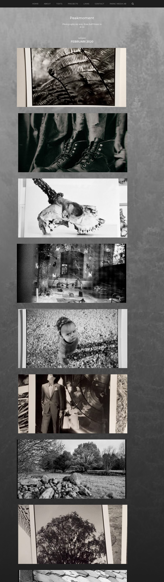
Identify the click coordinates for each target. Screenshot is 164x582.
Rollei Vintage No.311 (72, 498)
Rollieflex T (67, 502)
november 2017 (25, 332)
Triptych (66, 540)
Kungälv (66, 424)
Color (64, 302)
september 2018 (25, 312)
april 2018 (22, 322)
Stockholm (67, 522)
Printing (66, 492)
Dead (64, 316)
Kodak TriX (67, 416)
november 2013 (25, 428)
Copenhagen (68, 310)
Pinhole (66, 474)
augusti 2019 (23, 290)
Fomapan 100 (68, 348)
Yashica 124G (68, 550)
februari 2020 (24, 278)
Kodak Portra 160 (70, 410)
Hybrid (65, 386)
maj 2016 (21, 368)
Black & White (69, 284)
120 (63, 250)
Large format (68, 430)
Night (65, 452)
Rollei (65, 494)
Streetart (66, 526)
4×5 (63, 254)
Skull (64, 514)
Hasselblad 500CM (71, 382)
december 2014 (25, 402)
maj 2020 (21, 272)
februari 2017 (23, 350)
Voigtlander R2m (70, 546)
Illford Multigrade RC (72, 396)
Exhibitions (67, 338)
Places (65, 476)
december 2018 (25, 306)
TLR (64, 534)
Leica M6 (66, 432)
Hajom (65, 376)
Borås (64, 288)
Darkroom (67, 314)
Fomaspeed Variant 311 (73, 350)
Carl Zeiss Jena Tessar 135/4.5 (76, 296)
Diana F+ (66, 324)
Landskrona (68, 428)
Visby (64, 544)
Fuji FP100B (68, 358)
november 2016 (24, 356)
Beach (65, 278)
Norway (66, 462)
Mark (64, 440)
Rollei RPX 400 (69, 496)
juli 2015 (21, 388)
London (66, 434)
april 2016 (21, 370)
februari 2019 (23, 302)
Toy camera (67, 536)
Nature (65, 450)
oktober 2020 (24, 262)
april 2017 (21, 346)
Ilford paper (68, 394)
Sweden (66, 528)
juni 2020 (21, 270)
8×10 (64, 264)
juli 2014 (21, 412)
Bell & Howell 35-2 (71, 280)
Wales (65, 548)
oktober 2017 (23, 334)
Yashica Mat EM (69, 552)
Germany (66, 366)
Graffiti (65, 372)
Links (86, 4)
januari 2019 (23, 304)
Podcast (66, 482)
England (66, 336)
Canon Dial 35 (69, 292)
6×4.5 (64, 258)
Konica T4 (67, 418)
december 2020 (25, 258)
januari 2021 (23, 256)
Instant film (67, 402)
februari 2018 (23, 326)
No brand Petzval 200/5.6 (74, 456)
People (65, 470)
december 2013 (25, 426)
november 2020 (25, 260)
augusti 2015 (23, 386)
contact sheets (69, 306)
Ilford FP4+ (67, 388)
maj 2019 (21, 296)
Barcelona (67, 276)
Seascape (66, 506)
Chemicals (67, 298)
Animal (65, 272)
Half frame (67, 378)
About (47, 4)
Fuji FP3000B (69, 362)
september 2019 (25, 288)
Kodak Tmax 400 (70, 414)
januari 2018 (23, 328)
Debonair (66, 318)
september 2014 (25, 408)
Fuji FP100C (68, 360)
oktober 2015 (23, 382)
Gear (64, 364)
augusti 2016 (23, 362)
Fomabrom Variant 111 (72, 346)
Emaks (65, 334)
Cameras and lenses (72, 290)
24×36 (65, 252)
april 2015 (21, 394)
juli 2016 (21, 364)
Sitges (65, 512)
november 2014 (25, 404)
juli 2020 (21, 268)
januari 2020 (23, 280)
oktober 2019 (23, 286)
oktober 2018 (23, 310)
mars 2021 (22, 252)
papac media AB (118, 4)
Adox (64, 266)
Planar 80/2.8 (68, 478)
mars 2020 (22, 276)
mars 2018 (22, 324)
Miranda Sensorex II (71, 448)
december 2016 (24, 354)
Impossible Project (71, 398)
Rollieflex (66, 500)
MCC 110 (66, 444)
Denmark (66, 320)
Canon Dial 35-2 (70, 294)
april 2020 (22, 274)
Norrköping (68, 460)
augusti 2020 (23, 266)
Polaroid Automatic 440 (74, 486)
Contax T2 (67, 308)
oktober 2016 (23, 358)
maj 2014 (21, 416)
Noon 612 (66, 458)
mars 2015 (22, 396)
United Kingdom (70, 542)
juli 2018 (21, 316)
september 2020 (25, 264)
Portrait (66, 490)
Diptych (66, 326)
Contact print (68, 304)
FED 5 (65, 340)
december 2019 (25, 282)
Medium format (70, 446)
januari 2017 (23, 352)
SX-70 (65, 530)
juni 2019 (21, 294)
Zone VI (66, 554)
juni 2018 (21, 318)
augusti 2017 (23, 338)
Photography (68, 472)
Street (65, 524)
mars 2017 (22, 348)
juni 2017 (21, 342)
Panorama (67, 466)
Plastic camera (69, 480)
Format (65, 354)
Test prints (67, 532)
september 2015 (25, 384)
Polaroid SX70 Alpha (72, 488)
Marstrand (67, 442)
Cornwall (66, 312)
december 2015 (24, 378)
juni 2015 (21, 390)
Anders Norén (86, 574)
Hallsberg (67, 380)
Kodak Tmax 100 (70, 412)
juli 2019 (21, 292)
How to (65, 384)
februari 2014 (23, 422)
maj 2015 (21, 392)
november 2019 (25, 284)
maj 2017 (21, 344)
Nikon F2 (66, 454)
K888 (64, 408)
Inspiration (67, 400)
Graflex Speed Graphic (73, 374)
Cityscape (66, 300)
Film (64, 342)
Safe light (66, 504)
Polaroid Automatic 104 (73, 484)
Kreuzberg (67, 422)
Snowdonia (67, 516)
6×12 (64, 256)
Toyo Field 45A (69, 538)
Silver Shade (68, 510)
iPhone (65, 406)
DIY (63, 328)
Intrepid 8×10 (68, 404)
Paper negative (69, 468)
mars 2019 (22, 300)
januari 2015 (23, 400)
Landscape (67, 426)
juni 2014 (21, 414)
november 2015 (24, 380)
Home (35, 4)
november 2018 (25, 308)
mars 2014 (22, 420)
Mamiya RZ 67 (69, 438)
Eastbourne (68, 332)
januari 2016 (23, 376)
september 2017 (25, 336)
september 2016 (25, 360)
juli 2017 (21, 340)
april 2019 (21, 298)
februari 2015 (23, 398)
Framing (66, 356)
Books (65, 286)
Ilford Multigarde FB (72, 392)
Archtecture (68, 274)
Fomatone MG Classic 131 (74, 352)
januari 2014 (23, 424)
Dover (65, 330)
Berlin (65, 282)
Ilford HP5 (67, 390)
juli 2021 (21, 250)
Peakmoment (82, 18)
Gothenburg (68, 368)
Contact (99, 4)
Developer (67, 322)
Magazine (67, 436)
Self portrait (68, 508)
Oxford (65, 464)
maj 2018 (21, 320)
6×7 (63, 262)
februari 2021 (23, 254)
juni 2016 (21, 366)
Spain (64, 518)
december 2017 (25, 330)
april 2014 (21, 418)
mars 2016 (22, 372)
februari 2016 (23, 374)
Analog (65, 270)
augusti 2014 (23, 410)
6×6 (63, 260)
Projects (73, 4)
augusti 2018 (23, 314)
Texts (59, 4)
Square (65, 520)
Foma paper (68, 344)
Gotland (66, 370)
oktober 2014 (23, 406)
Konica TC (67, 420)
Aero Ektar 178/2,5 (71, 268)
